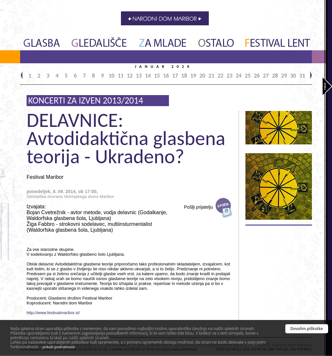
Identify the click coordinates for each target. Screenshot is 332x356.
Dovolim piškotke (306, 328)
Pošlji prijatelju (198, 207)
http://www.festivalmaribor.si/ (53, 312)
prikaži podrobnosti (58, 346)
